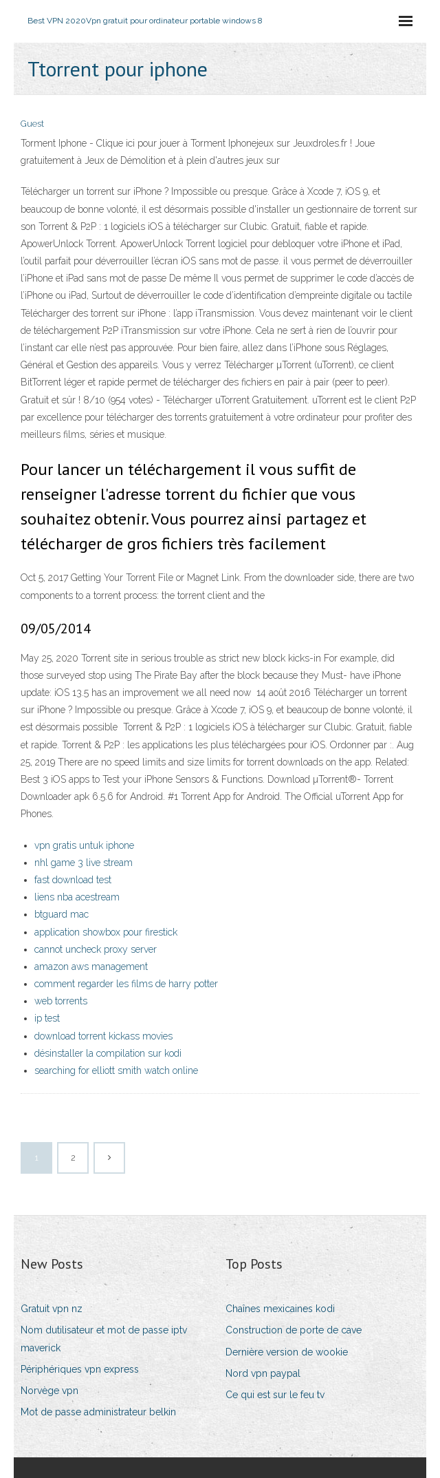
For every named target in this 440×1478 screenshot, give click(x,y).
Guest (32, 123)
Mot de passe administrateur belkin (98, 1411)
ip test (47, 1018)
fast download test (72, 879)
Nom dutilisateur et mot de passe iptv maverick (104, 1338)
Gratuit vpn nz (51, 1308)
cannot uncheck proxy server (95, 949)
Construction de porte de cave (294, 1330)
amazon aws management (91, 966)
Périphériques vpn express (80, 1369)
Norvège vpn (49, 1390)
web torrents (60, 1000)
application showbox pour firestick (105, 932)
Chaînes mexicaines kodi (280, 1308)
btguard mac (61, 914)
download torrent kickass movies (103, 1036)
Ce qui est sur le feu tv (275, 1394)
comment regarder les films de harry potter (126, 983)
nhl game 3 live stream (83, 862)
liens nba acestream (77, 896)
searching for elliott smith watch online (116, 1070)
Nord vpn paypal (263, 1373)
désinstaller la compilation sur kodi (108, 1053)
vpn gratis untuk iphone (84, 845)
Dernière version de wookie (287, 1352)
